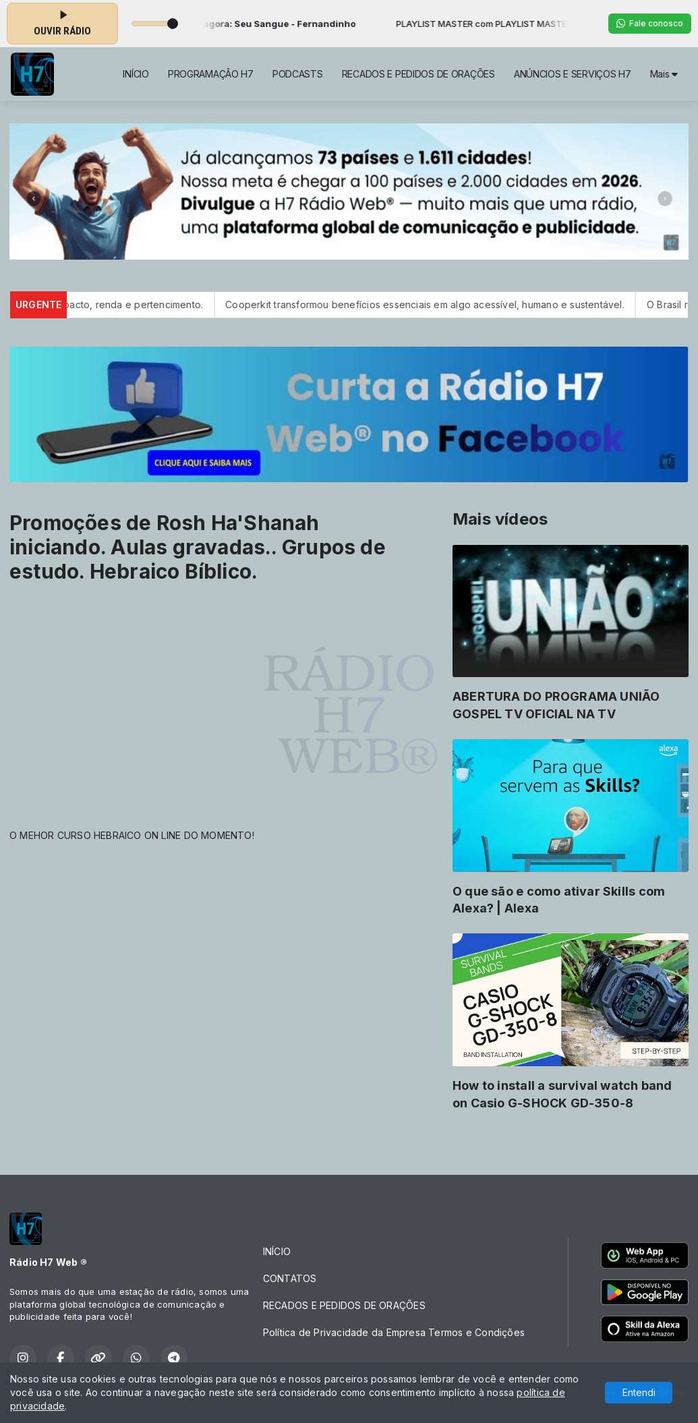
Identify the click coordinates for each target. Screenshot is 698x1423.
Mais (664, 74)
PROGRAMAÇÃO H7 (211, 74)
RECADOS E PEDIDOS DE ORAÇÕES (418, 74)
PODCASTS (297, 74)
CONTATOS (290, 1278)
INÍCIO (135, 74)
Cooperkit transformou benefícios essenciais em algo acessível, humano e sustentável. (440, 304)
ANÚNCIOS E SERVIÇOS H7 (572, 74)
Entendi (639, 1392)
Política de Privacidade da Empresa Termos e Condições (394, 1332)
